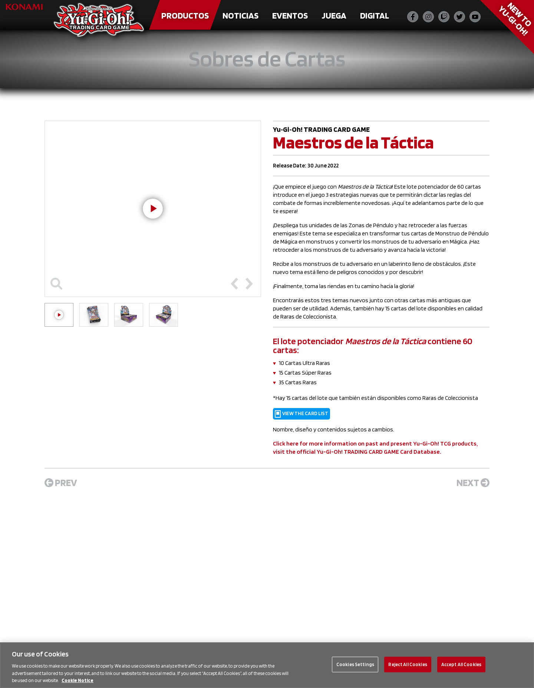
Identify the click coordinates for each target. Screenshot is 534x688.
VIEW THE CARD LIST (301, 414)
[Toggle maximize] (56, 284)
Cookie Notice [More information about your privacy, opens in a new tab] (77, 680)
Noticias (240, 15)
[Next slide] (249, 284)
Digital (374, 15)
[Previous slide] (234, 284)
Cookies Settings (355, 664)
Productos (185, 15)
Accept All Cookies (461, 664)
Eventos (290, 15)
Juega (334, 15)
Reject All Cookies (407, 664)
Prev (60, 482)
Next (473, 482)
